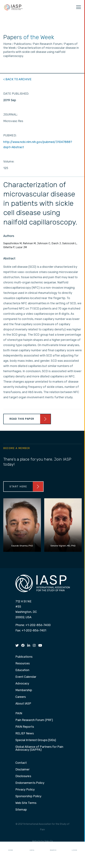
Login (74, 847)
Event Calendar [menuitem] (25, 677)
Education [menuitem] (22, 670)
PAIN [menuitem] (18, 713)
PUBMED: (10, 135)
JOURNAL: (10, 114)
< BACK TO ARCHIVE (17, 79)
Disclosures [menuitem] (23, 776)
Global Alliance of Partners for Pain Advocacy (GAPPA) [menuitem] (39, 748)
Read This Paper (21, 418)
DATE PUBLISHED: (16, 93)
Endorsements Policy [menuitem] (30, 783)
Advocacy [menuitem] (22, 683)
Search (53, 847)
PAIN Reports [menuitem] (24, 727)
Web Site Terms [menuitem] (25, 803)
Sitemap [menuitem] (21, 809)
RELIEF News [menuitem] (24, 733)
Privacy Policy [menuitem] (25, 789)
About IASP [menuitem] (23, 703)
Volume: (8, 161)
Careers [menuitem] (20, 697)
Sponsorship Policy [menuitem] (28, 796)
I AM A (31, 847)
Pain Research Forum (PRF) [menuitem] (34, 720)
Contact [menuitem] (21, 763)
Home (10, 847)
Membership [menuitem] (23, 690)
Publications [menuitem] (23, 657)
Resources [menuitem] (22, 663)
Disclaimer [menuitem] (22, 769)
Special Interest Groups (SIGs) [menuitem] (35, 740)
